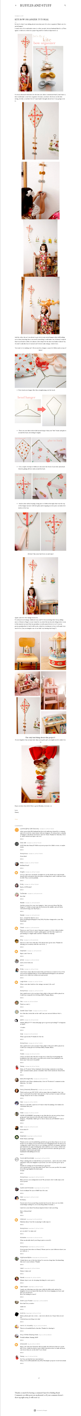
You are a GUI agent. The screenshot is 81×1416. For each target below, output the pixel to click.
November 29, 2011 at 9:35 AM (32, 1268)
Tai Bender (23, 893)
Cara (21, 1102)
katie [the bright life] (26, 1079)
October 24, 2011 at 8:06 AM (32, 902)
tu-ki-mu (22, 1313)
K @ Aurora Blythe (26, 1257)
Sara (21, 1127)
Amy (21, 940)
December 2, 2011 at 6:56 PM (40, 1300)
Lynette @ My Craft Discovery (29, 829)
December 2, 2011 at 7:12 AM (36, 1286)
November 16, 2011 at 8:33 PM (34, 1219)
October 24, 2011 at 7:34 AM (34, 842)
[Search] (65, 5)
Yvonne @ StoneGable (27, 1158)
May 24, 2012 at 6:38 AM (45, 1334)
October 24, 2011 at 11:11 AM (31, 969)
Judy (21, 1034)
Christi (22, 927)
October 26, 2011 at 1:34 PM (45, 1089)
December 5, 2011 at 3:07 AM (33, 1313)
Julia (21, 1197)
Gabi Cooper (24, 1286)
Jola (21, 1001)
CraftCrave (23, 995)
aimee (22, 960)
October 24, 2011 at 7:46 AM (32, 872)
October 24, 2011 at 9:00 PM (35, 990)
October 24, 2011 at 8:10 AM (32, 915)
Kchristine (23, 1237)
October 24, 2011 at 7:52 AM (31, 884)
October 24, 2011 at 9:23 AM (32, 960)
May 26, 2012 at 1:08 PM (34, 1344)
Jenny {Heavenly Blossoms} (28, 1089)
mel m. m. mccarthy (26, 1325)
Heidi (21, 1113)
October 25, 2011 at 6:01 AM (31, 1020)
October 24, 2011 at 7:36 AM (31, 862)
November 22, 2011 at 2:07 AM (36, 1246)
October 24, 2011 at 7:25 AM (47, 828)
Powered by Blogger (40, 1410)
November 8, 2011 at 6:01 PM (42, 1158)
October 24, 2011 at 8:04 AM (35, 893)
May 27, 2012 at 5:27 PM (31, 1356)
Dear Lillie (23, 843)
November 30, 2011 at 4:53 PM (33, 1277)
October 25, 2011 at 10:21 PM (32, 1054)
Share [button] (16, 819)
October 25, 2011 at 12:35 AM (30, 1001)
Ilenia (21, 863)
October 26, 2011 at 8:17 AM (41, 1078)
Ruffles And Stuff (35, 5)
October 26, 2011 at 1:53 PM (30, 1102)
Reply (22, 839)
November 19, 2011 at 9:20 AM (34, 1237)
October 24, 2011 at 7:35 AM (35, 853)
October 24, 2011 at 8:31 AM (34, 950)
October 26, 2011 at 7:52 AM (32, 1066)
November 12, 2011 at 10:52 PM (36, 1177)
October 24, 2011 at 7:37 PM (35, 981)
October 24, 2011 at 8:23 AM (32, 927)
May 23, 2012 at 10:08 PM (40, 1325)
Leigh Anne (23, 981)
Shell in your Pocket (26, 1301)
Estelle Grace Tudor (26, 1011)
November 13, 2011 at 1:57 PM (41, 1188)
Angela (22, 872)
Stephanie (23, 951)
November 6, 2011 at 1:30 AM (34, 1136)
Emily (22, 884)
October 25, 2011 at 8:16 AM (31, 1034)
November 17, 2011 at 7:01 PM (35, 1228)
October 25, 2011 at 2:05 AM (40, 1010)
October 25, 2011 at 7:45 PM (35, 1043)
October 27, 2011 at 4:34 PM (31, 1112)
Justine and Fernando (27, 1188)
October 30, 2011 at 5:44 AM (30, 1127)
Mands (22, 1277)
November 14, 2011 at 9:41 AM (31, 1197)
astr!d (22, 1020)
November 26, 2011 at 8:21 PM (39, 1257)
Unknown (23, 1219)
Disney (22, 1066)
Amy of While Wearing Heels (29, 1335)
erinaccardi (23, 1344)
